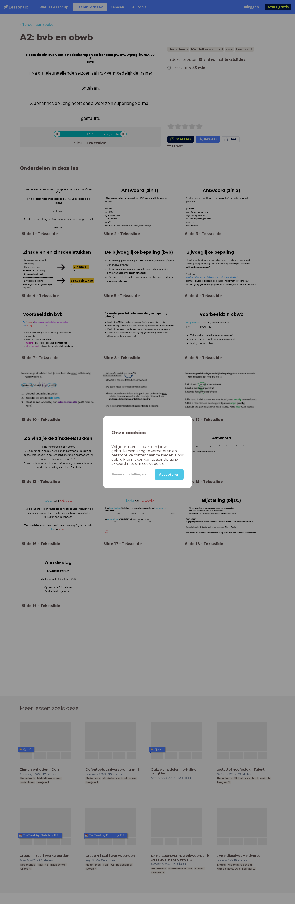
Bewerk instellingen (128, 474)
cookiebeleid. (153, 463)
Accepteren (169, 475)
